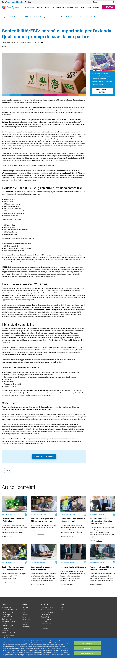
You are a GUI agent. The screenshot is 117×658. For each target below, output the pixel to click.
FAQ (61, 610)
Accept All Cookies (87, 655)
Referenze (24, 615)
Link (42, 626)
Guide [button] (83, 7)
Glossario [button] (96, 7)
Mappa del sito (46, 624)
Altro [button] (77, 7)
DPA (61, 607)
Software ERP (6, 607)
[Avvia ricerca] (113, 2)
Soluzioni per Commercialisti (7, 616)
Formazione (25, 627)
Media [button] (88, 7)
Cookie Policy (45, 617)
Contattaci (108, 7)
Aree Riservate (46, 610)
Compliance (25, 619)
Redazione (12, 536)
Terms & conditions (47, 612)
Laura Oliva (6, 43)
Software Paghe (7, 626)
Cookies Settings (87, 645)
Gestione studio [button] (30, 7)
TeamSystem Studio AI (10, 610)
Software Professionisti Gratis (8, 631)
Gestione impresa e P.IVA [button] (45, 7)
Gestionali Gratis (7, 628)
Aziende (4, 46)
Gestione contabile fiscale (8, 622)
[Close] (114, 650)
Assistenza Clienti (47, 607)
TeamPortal (45, 629)
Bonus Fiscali (6, 637)
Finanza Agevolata (8, 635)
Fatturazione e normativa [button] (64, 7)
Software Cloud (7, 619)
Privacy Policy (45, 615)
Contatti (24, 610)
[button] (28, 2)
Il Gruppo (24, 607)
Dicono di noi (25, 617)
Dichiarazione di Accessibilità (46, 620)
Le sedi (23, 612)
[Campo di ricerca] (102, 2)
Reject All (87, 650)
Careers (24, 624)
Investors (24, 622)
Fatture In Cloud (7, 612)
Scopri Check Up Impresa (44, 456)
